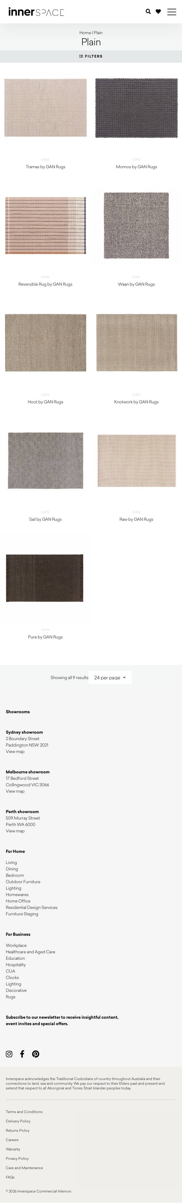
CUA (10, 971)
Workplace (16, 945)
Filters (91, 56)
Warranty (13, 1149)
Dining (12, 869)
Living (11, 862)
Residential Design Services (32, 907)
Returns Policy (18, 1130)
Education (15, 958)
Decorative (16, 990)
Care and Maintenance (24, 1167)
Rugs (10, 996)
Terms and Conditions (24, 1111)
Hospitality (16, 964)
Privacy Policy (17, 1158)
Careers (12, 1139)
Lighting (13, 888)
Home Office (18, 901)
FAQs (10, 1177)
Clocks (12, 977)
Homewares (17, 894)
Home (85, 32)
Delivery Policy (18, 1121)
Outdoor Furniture (23, 881)
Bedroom (15, 875)
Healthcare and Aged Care (30, 951)
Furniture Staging (22, 913)
